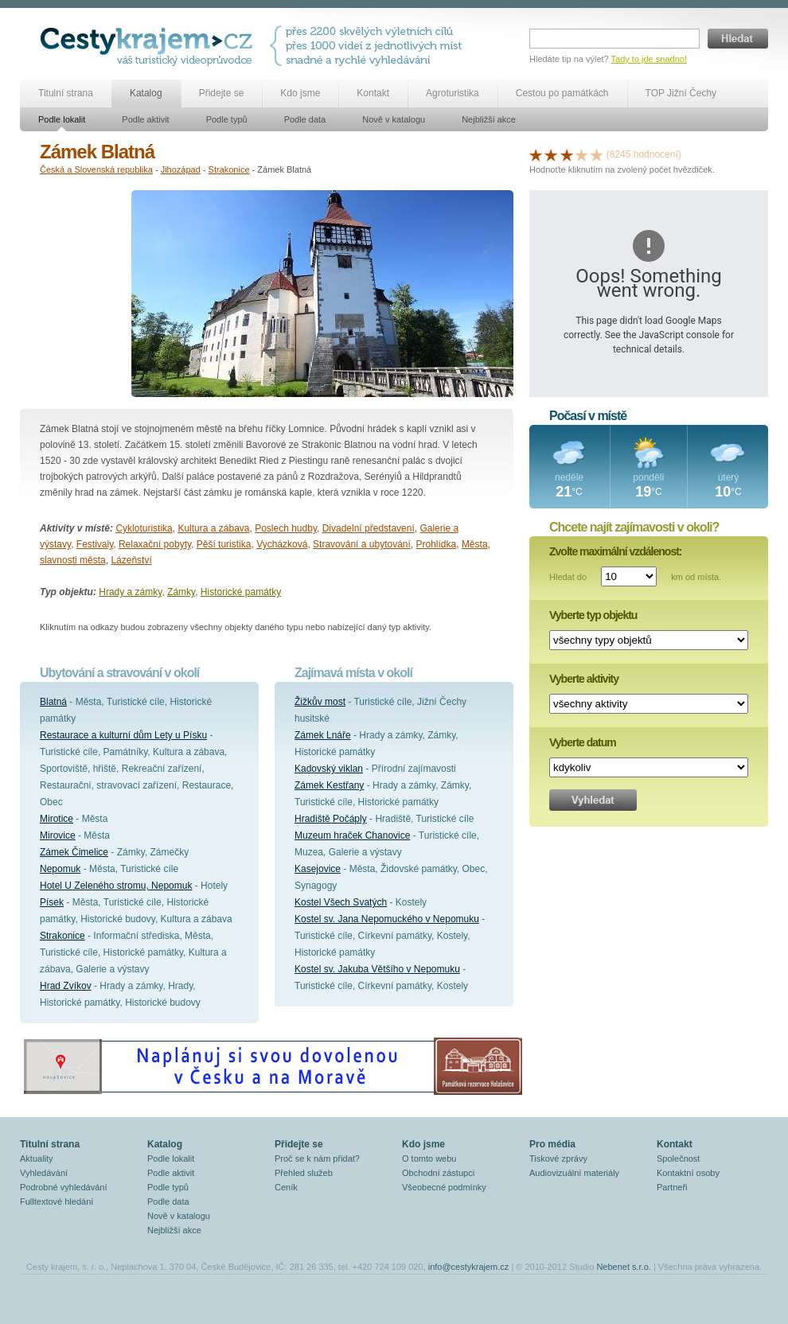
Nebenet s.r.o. (623, 1266)
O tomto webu (429, 1158)
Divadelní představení (368, 528)
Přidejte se (221, 93)
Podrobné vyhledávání (63, 1187)
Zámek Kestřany (329, 785)
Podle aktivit (145, 119)
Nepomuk (60, 868)
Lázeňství (131, 560)
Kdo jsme (300, 93)
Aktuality (36, 1158)
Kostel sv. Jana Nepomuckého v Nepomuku (387, 919)
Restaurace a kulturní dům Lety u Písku (123, 735)
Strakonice (229, 169)
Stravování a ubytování (362, 544)
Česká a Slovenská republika (96, 169)
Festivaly (94, 544)
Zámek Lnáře (323, 735)
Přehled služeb (304, 1173)
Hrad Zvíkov (66, 985)
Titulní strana (65, 93)
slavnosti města (73, 560)
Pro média (552, 1144)
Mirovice (58, 835)
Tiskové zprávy (558, 1158)
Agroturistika (452, 93)
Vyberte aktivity (583, 678)
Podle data (305, 119)
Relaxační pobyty (155, 544)
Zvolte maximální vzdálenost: (615, 551)
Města (475, 544)
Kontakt (373, 93)
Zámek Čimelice (74, 852)
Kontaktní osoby (688, 1173)
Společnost (678, 1158)
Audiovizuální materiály (574, 1173)
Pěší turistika (224, 544)
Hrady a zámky (130, 592)
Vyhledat (593, 800)
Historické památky (241, 592)
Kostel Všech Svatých (341, 902)
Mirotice (56, 818)
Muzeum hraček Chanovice (352, 835)
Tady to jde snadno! (649, 59)
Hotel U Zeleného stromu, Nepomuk (116, 885)
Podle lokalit (61, 119)
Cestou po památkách (562, 93)
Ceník (286, 1187)
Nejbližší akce (489, 119)
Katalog (146, 93)
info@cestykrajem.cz (468, 1266)
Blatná (53, 701)
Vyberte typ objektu (593, 615)
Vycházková (281, 544)
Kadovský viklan (329, 768)
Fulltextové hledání (56, 1201)
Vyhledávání (44, 1173)
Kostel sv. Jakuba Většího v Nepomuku (377, 969)
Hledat (738, 39)
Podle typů (227, 119)
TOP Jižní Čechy (681, 93)
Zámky (181, 592)
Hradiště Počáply (331, 818)
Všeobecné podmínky (444, 1187)
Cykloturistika (143, 528)
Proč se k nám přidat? (317, 1158)
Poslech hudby (286, 528)
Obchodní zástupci (438, 1173)
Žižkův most (320, 701)
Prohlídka (436, 544)
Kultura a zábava (213, 528)
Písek (52, 902)
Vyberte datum (582, 742)
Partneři (672, 1187)
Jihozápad (181, 169)
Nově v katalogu (393, 119)
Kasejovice (318, 868)
